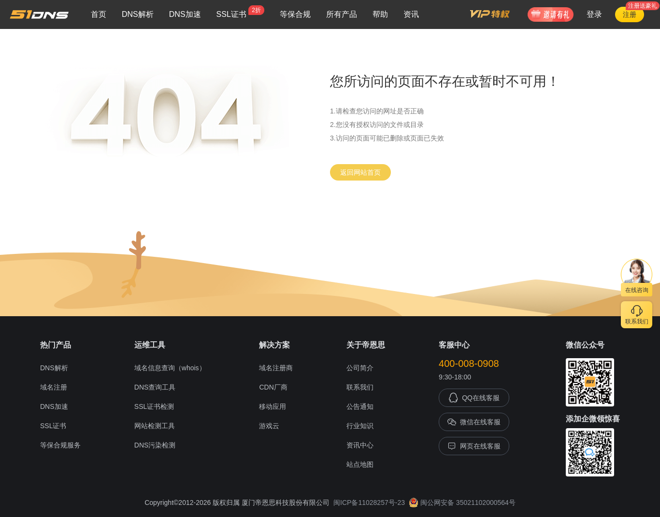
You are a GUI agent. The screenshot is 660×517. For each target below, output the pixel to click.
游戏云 (269, 426)
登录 (594, 14)
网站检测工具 (154, 426)
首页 (98, 14)
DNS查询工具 (155, 387)
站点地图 (359, 464)
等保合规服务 (60, 445)
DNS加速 (185, 14)
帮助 (380, 14)
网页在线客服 (474, 446)
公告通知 (359, 406)
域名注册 (53, 387)
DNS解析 (138, 14)
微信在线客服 (474, 422)
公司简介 (359, 368)
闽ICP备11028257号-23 (369, 502)
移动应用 (272, 406)
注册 (629, 14)
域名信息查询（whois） (170, 368)
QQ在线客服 (474, 397)
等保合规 (295, 14)
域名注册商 (276, 368)
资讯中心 (359, 445)
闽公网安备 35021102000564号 (462, 502)
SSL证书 (240, 11)
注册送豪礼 (642, 5)
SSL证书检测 (154, 406)
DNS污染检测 (155, 445)
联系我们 (359, 387)
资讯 (411, 14)
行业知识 (359, 426)
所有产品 (341, 14)
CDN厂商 (273, 387)
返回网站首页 (360, 172)
